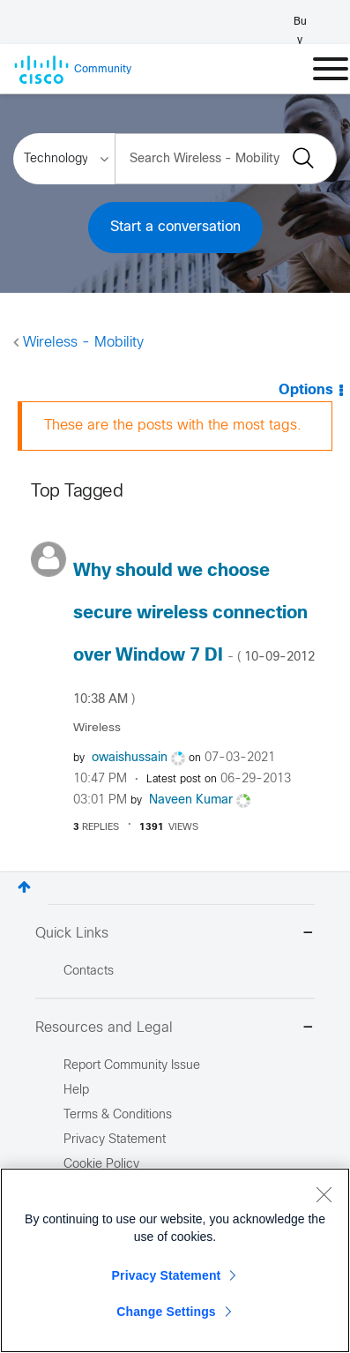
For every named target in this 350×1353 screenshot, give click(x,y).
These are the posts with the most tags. (173, 425)
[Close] (323, 1194)
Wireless (97, 728)
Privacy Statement (166, 1275)
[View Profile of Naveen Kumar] (191, 800)
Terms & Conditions (117, 1115)
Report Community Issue (131, 1066)
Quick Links (175, 934)
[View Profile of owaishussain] (130, 758)
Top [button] (24, 886)
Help (76, 1090)
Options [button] (306, 390)
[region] (175, 1260)
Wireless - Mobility (83, 342)
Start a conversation (175, 227)
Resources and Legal (175, 1029)
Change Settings (166, 1311)
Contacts (88, 971)
